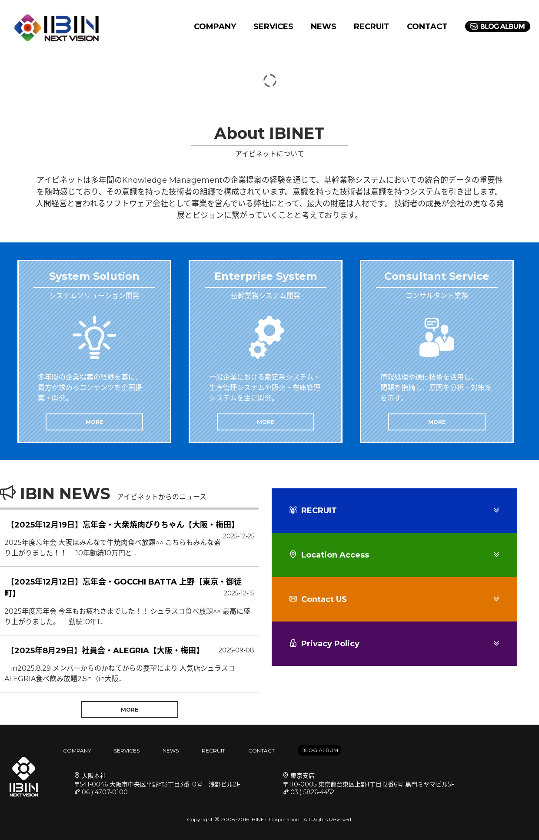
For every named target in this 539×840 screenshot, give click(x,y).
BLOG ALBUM (319, 750)
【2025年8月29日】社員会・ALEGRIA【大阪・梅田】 (105, 650)
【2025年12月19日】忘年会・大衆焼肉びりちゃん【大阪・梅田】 (123, 525)
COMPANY (215, 26)
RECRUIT (371, 26)
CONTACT (427, 26)
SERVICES (273, 26)
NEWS (323, 26)
